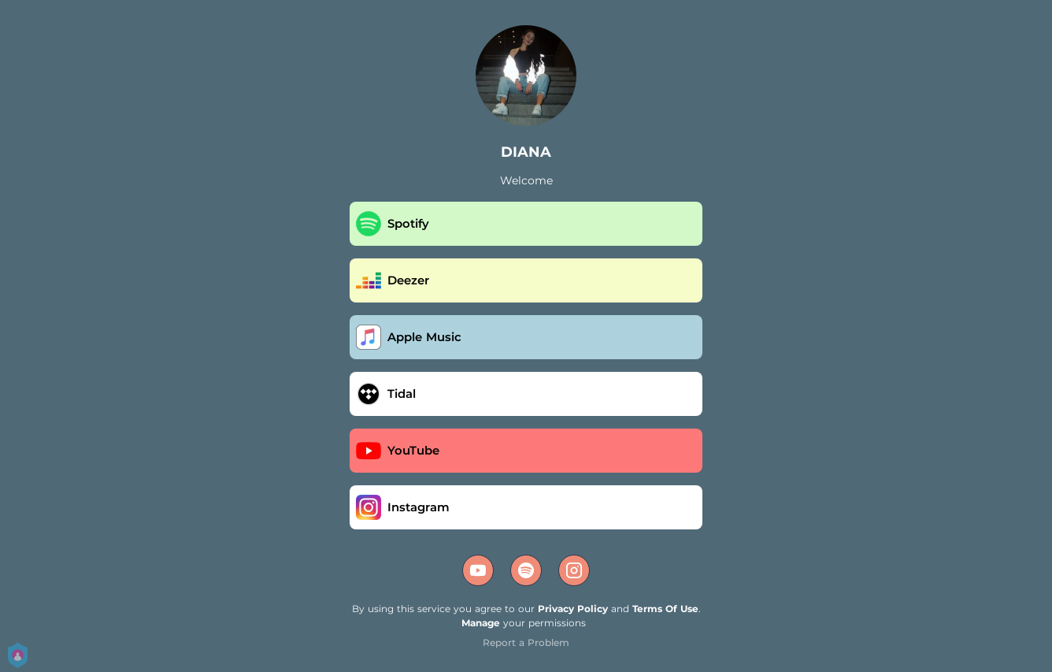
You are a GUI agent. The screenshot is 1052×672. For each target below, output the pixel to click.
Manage (480, 623)
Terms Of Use (665, 608)
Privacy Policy (573, 608)
